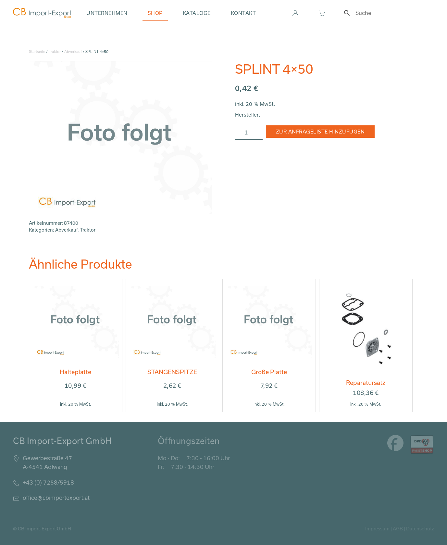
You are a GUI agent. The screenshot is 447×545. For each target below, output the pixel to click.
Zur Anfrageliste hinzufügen (320, 131)
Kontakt (243, 13)
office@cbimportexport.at (56, 497)
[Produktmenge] (249, 132)
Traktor (55, 51)
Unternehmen (107, 13)
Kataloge (197, 13)
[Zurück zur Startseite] (42, 13)
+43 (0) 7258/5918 (48, 482)
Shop (155, 13)
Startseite (37, 51)
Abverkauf (73, 51)
